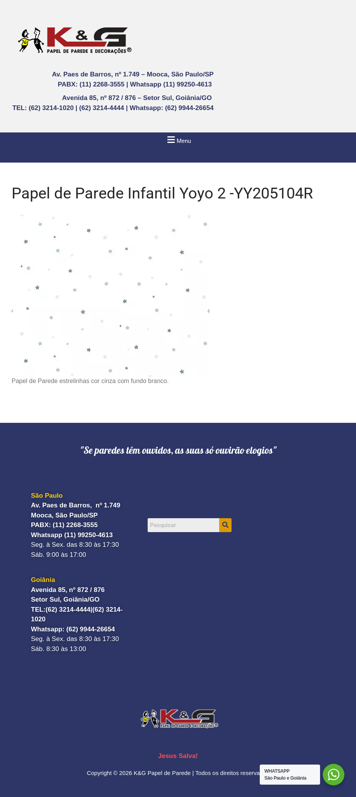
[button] (178, 139)
